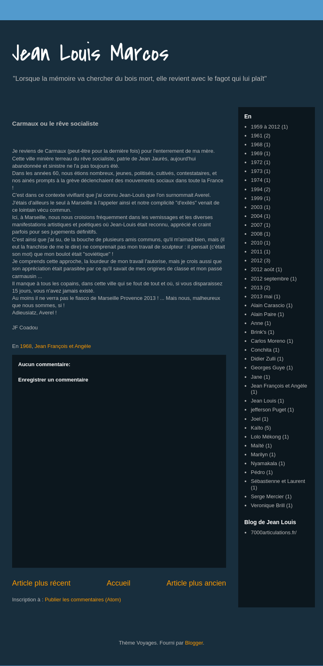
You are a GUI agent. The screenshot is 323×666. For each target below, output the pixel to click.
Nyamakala (264, 463)
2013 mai (261, 296)
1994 (256, 189)
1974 (256, 180)
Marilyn (259, 454)
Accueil (118, 583)
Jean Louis (263, 401)
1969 (256, 153)
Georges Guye (268, 368)
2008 (256, 234)
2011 (256, 252)
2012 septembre (270, 279)
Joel (255, 419)
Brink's (258, 332)
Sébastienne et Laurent (278, 481)
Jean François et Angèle (63, 346)
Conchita (261, 350)
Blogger (194, 643)
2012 (256, 260)
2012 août (262, 269)
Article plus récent (41, 583)
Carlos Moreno (268, 341)
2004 (256, 216)
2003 (256, 207)
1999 (256, 198)
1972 (256, 162)
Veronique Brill (268, 505)
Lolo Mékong (266, 437)
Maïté (257, 446)
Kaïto (257, 428)
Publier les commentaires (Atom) (83, 599)
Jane (256, 377)
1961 (256, 136)
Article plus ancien (196, 583)
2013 (256, 288)
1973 (256, 171)
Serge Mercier (267, 496)
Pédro (258, 472)
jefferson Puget (268, 410)
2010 (256, 243)
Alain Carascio (268, 305)
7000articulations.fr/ (273, 532)
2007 (256, 225)
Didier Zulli (263, 359)
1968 (26, 346)
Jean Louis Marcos (90, 53)
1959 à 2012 (265, 127)
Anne (257, 323)
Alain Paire (263, 314)
